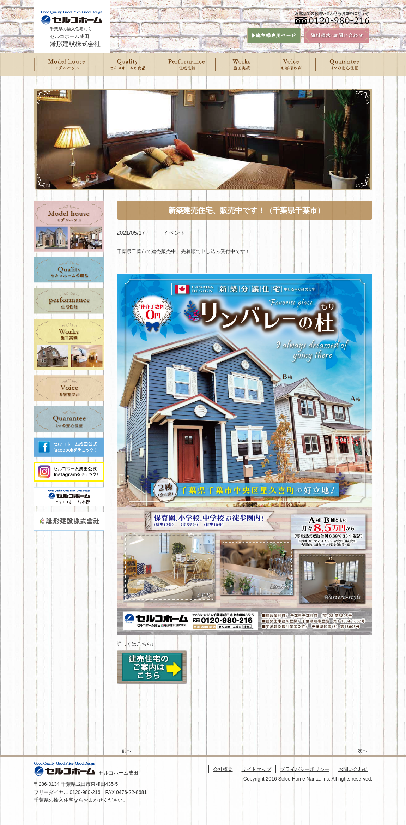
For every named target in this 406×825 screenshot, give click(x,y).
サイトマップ (256, 769)
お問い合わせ (353, 769)
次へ (365, 750)
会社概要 (223, 769)
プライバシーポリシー (304, 769)
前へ (127, 750)
